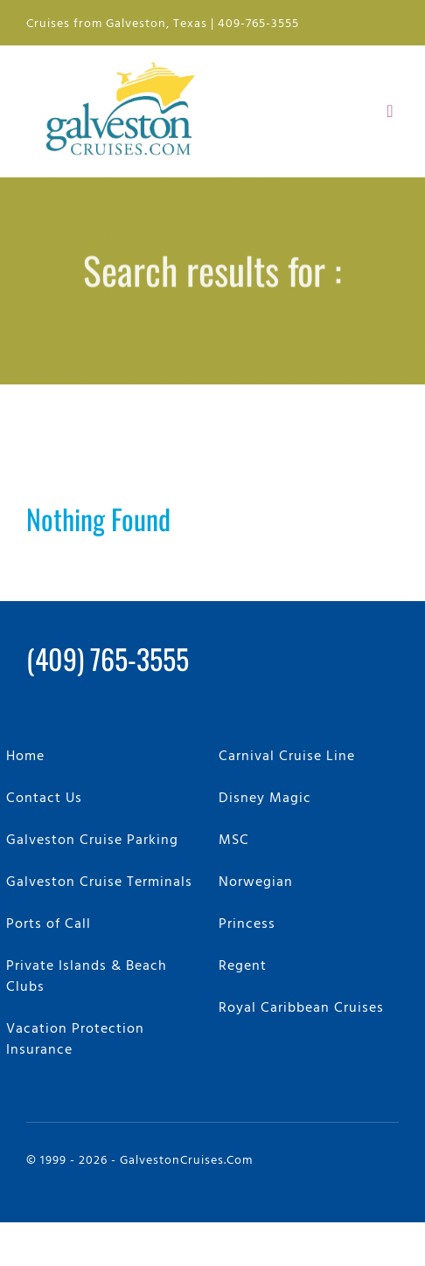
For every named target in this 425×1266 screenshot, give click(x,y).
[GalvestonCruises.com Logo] (124, 60)
